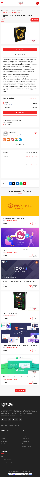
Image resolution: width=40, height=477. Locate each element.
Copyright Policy (26, 446)
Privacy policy (25, 436)
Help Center (4, 457)
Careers (3, 438)
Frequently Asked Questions (8, 462)
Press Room (4, 444)
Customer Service (6, 459)
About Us (3, 436)
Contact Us (4, 441)
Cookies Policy (26, 444)
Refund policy (25, 441)
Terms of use (25, 438)
